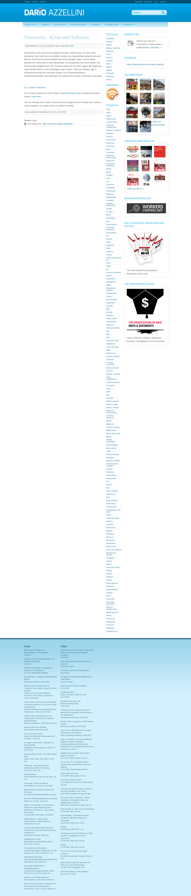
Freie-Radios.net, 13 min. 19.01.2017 (38, 786)
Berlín (108, 149)
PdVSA (109, 485)
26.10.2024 (65, 673)
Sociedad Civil (111, 631)
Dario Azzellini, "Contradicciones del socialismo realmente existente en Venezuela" (75, 817)
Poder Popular (111, 500)
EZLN (108, 242)
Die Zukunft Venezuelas (33, 734)
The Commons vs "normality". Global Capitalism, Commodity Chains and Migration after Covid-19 (75, 800)
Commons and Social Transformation (75, 670)
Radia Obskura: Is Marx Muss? (36, 819)
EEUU (108, 215)
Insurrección (111, 140)
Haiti (108, 309)
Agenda (95, 24)
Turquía (109, 580)
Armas (108, 615)
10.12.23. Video (67, 682)
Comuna (109, 371)
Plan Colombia (112, 491)
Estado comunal (112, 368)
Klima (108, 350)
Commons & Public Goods (71, 780)
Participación (111, 478)
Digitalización (111, 197)
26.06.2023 (65, 706)
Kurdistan (110, 398)
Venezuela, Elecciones (110, 603)
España (109, 561)
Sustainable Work (67, 692)
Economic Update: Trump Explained (75, 871)
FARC (108, 248)
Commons (110, 184)
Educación (110, 160)
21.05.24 (27, 655)
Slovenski (110, 76)
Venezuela (64, 46)
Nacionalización (112, 612)
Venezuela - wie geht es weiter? (36, 765)
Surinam (109, 574)
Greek (108, 64)
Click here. (36, 96)
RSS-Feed (148, 2)
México (109, 421)
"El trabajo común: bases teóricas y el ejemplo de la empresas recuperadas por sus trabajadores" (76, 712)
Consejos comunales (110, 363)
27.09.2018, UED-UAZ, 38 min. (73, 847)
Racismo (109, 521)
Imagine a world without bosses (36, 877)
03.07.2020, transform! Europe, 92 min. (76, 794)
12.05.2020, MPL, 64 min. (71, 811)
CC (25, 87)
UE (107, 236)
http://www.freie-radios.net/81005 (58, 124)
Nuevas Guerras (112, 454)
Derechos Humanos (110, 417)
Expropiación (111, 233)
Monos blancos (112, 583)
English (27, 2)
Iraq (107, 331)
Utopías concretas (113, 374)
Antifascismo (111, 119)
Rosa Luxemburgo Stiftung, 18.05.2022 (76, 735)
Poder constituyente (111, 378)
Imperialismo (111, 322)
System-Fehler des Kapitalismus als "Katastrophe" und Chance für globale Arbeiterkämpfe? (38, 718)
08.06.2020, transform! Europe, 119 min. (76, 805)
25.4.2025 (64, 657)
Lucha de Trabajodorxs (111, 126)
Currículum (111, 24)
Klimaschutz (111, 353)
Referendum (111, 528)
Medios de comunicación (111, 411)
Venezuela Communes (69, 773)
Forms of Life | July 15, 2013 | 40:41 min (39, 889)
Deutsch (35, 2)
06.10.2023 (65, 688)
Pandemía (110, 472)
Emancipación (111, 224)
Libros (45, 24)
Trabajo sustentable (110, 441)
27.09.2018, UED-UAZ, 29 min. (73, 841)
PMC (108, 497)
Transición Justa (112, 340)
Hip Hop (109, 312)
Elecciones (110, 618)
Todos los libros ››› (135, 189)
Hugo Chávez (111, 318)
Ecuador (109, 212)
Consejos (109, 524)
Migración (110, 424)
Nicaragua (110, 457)
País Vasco (110, 146)
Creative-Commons (36, 87)
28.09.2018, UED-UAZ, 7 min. (72, 829)
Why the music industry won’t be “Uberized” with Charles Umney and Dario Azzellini (40, 688)
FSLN (108, 263)
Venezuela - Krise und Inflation (36, 783)
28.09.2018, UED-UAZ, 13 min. (73, 823)
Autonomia (110, 143)
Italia (108, 334)
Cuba (108, 392)
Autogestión (110, 543)
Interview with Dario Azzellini (35, 727)
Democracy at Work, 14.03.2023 (36, 682)
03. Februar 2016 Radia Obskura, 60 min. (40, 794)
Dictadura (110, 200)
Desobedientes (112, 589)
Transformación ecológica (112, 465)
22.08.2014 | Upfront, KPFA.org (36, 835)
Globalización (111, 293)
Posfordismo (111, 503)
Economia (110, 625)
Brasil (108, 172)
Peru (108, 488)
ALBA (108, 113)
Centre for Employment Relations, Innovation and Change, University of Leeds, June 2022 (38, 695)
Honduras (110, 315)
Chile (108, 178)
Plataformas (111, 494)
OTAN (108, 451)
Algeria (109, 116)
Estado (109, 564)
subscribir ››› (156, 47)
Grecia (108, 296)
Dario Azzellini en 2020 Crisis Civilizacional (77, 809)
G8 (107, 269)
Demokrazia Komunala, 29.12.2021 (74, 717)
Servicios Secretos (113, 272)
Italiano (109, 67)
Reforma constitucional (111, 608)
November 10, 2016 (68, 874)
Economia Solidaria (113, 550)
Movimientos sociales (111, 554)
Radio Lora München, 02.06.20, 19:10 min (40, 723)
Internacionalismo (113, 328)
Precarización (111, 507)
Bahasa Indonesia (113, 48)
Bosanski (109, 51)
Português (110, 73)
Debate (63, 827)
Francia (109, 255)
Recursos (110, 537)
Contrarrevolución (113, 382)
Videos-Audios (78, 24)
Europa (109, 239)
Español (43, 2)
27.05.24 (27, 664)
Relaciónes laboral (113, 130)
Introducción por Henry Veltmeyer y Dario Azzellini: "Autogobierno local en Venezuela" (77, 835)
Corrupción (110, 385)
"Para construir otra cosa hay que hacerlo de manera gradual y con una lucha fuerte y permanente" (40, 704)
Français (109, 61)
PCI (107, 481)
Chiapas (109, 175)
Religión (109, 531)
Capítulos (59, 24)
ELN (107, 221)
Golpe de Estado (112, 518)
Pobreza (109, 136)
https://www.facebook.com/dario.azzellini (145, 64)
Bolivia (108, 169)
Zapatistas (110, 628)
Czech (108, 54)
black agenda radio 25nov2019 (36, 730)
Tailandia (109, 577)
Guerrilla (109, 306)
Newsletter (139, 2)
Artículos (31, 24)
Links (156, 2)
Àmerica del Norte (113, 460)
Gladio (108, 285)
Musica (109, 437)
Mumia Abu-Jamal (113, 433)
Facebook (110, 245)
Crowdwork (110, 188)
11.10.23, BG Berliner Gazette (36, 673)
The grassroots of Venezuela (35, 848)
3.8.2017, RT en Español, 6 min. (73, 867)
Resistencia (110, 622)
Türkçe (108, 79)
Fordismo (109, 251)
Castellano (110, 38)
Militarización (111, 430)
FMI (107, 337)
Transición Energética (110, 228)
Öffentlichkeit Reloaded (33, 857)
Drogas (109, 208)
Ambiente (110, 586)
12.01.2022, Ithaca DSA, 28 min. (73, 776)
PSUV (108, 515)
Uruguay (109, 593)
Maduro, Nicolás (112, 407)
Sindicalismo (111, 282)
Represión (110, 534)
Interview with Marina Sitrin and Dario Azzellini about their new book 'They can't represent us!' (40, 830)
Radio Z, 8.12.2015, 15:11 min (36, 801)
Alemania (109, 194)
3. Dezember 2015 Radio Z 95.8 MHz (38, 815)
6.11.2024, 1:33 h (67, 666)
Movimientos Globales (111, 289)
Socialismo (110, 558)
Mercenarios (111, 546)
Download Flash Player (70, 93)
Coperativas (111, 279)
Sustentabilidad (112, 445)
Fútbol (108, 266)
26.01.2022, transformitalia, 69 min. (74, 769)
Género (109, 276)
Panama (109, 469)
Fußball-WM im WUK (32, 839)
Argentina (110, 133)
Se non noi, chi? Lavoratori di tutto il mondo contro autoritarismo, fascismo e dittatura (76, 764)
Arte (107, 395)
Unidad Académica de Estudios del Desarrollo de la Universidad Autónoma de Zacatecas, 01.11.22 (77, 746)
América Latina (112, 404)
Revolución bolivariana (110, 165)
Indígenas (110, 325)
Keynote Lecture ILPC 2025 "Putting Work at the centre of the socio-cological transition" (77, 652)
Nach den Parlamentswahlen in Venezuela (40, 798)
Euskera (109, 57)
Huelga (109, 570)
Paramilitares (111, 475)
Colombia (110, 359)
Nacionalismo (111, 448)
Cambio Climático (113, 356)
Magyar (109, 70)
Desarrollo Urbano (113, 567)
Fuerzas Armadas (113, 427)
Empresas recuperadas (111, 156)
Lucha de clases (112, 347)
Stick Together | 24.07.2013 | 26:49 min (39, 880)
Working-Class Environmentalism (73, 686)
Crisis (71, 46)
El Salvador (110, 218)
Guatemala (110, 303)
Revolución (110, 540)
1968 (108, 109)
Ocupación (110, 152)
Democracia (111, 191)
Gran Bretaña (111, 299)
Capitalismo (110, 344)
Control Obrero (112, 122)
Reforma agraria (112, 401)
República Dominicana (110, 204)
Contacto (163, 2)
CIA (107, 181)
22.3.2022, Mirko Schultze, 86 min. (74, 758)
